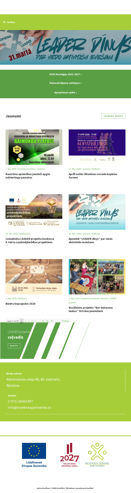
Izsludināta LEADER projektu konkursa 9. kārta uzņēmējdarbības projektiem (30, 240)
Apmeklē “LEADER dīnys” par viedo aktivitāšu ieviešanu (91, 240)
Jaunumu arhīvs (113, 116)
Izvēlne (9, 22)
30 (52, 321)
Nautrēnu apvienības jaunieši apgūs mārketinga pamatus (28, 175)
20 (47, 321)
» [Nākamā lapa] (59, 321)
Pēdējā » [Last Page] (66, 321)
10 (43, 321)
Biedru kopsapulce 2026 (20, 303)
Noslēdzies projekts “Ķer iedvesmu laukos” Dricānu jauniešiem (91, 309)
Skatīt (14, 345)
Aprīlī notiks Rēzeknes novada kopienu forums (93, 175)
